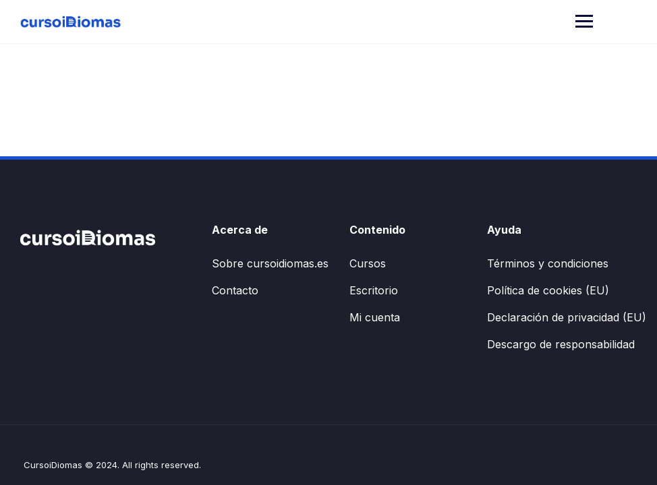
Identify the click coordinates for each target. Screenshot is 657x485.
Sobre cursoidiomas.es (270, 263)
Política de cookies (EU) (548, 290)
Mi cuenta (374, 317)
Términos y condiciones (547, 263)
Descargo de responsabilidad (561, 344)
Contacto (235, 290)
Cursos (367, 263)
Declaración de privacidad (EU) (566, 317)
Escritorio (373, 290)
